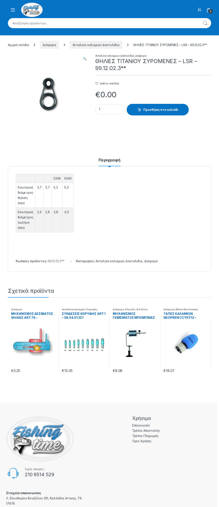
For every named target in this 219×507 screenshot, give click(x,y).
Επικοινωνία (141, 425)
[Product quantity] (110, 109)
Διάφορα (49, 45)
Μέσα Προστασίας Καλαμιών (180, 310)
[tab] (109, 162)
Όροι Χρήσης (141, 441)
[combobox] (103, 23)
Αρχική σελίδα (18, 45)
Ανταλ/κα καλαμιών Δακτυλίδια (96, 45)
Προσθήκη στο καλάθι (160, 109)
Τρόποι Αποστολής (146, 430)
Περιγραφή (109, 160)
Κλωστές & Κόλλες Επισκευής (130, 310)
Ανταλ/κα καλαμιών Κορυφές (79, 309)
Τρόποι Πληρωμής (145, 436)
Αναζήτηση (205, 23)
